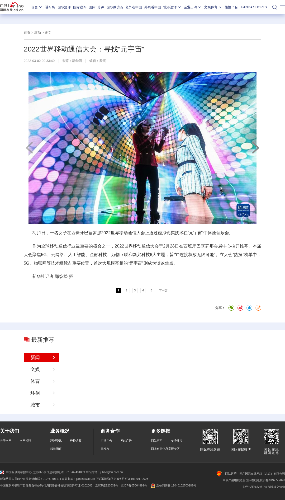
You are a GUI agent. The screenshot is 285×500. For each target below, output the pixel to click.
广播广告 (106, 440)
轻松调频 (75, 440)
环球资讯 (56, 440)
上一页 (29, 148)
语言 (37, 7)
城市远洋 (172, 7)
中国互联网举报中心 (16, 472)
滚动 (37, 32)
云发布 (105, 448)
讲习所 (50, 7)
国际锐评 (79, 7)
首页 (27, 32)
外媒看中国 (152, 7)
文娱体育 (213, 7)
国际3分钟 (96, 7)
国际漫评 (64, 7)
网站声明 (156, 440)
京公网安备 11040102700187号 (173, 485)
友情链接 (176, 440)
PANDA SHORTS (254, 7)
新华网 (77, 61)
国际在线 (12, 7)
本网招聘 (25, 440)
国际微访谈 (114, 7)
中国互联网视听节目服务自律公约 (21, 485)
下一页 (255, 148)
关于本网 (5, 440)
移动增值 (56, 448)
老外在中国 (133, 7)
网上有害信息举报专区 (165, 448)
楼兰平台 (231, 7)
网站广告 (126, 440)
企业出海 (193, 7)
